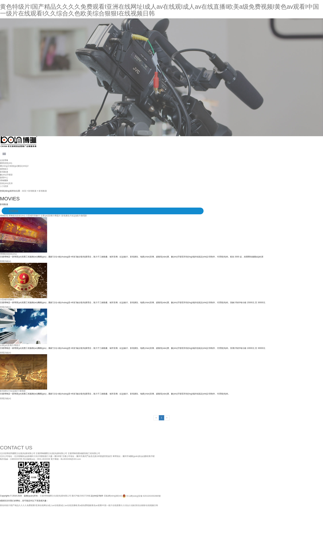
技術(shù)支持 (6, 183)
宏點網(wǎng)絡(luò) (113, 496)
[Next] (167, 417)
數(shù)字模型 (6, 175)
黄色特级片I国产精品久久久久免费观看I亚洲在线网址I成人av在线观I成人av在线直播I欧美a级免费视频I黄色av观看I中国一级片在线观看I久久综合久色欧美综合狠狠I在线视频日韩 (159, 10)
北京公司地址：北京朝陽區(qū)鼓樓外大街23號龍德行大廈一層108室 (31, 456)
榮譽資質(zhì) (6, 163)
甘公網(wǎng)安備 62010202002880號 (142, 496)
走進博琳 (4, 160)
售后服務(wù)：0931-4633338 (36, 459)
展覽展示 (4, 169)
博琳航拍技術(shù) (17, 215)
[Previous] (156, 417)
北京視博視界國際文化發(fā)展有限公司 (17, 453)
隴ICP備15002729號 (81, 496)
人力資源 (4, 186)
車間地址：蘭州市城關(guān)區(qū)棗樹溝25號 (133, 456)
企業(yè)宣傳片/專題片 (51, 215)
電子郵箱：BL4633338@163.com (66, 459)
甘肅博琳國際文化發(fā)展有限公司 (51, 453)
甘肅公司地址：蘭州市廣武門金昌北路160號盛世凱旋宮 (87, 456)
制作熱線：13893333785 (11, 459)
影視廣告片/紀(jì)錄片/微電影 (74, 215)
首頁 (24, 191)
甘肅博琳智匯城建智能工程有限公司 (84, 453)
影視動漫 (4, 172)
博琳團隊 (4, 180)
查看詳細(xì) (5, 261)
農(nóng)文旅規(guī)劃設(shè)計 (14, 166)
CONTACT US (16, 447)
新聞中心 (4, 177)
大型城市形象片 (33, 215)
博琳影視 (4, 215)
